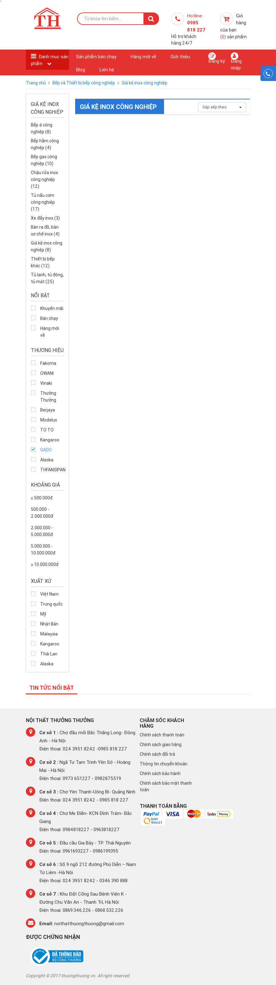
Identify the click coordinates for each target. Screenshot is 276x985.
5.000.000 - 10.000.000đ (43, 549)
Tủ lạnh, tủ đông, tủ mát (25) (47, 278)
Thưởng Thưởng (48, 396)
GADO (46, 450)
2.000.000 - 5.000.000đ (42, 531)
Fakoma (48, 363)
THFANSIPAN (52, 470)
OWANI (47, 373)
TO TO (47, 430)
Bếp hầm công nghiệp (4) (45, 144)
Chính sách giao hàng (161, 744)
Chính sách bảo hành (160, 773)
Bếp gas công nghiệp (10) (44, 160)
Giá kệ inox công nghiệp (144, 83)
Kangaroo (49, 440)
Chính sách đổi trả (157, 754)
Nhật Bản (49, 624)
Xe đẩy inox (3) (45, 218)
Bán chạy (49, 318)
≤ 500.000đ (41, 498)
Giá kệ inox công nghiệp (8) (46, 246)
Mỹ (43, 614)
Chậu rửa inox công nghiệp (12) (44, 179)
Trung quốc (51, 604)
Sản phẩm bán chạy (96, 56)
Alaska (46, 460)
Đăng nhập (236, 61)
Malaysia (49, 634)
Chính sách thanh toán (162, 735)
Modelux (48, 420)
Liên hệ (106, 70)
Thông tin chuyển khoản (163, 764)
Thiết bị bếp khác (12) (43, 262)
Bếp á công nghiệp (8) (41, 128)
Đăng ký (216, 58)
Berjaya (47, 410)
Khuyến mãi (51, 308)
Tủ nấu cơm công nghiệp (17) (43, 202)
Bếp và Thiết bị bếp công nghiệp (84, 83)
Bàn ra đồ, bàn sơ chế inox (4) (45, 230)
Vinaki (46, 383)
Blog (80, 70)
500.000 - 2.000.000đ (42, 513)
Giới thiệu (180, 56)
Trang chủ (36, 83)
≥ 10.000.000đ (44, 564)
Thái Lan (48, 654)
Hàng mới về (143, 56)
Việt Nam (49, 594)
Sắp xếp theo (222, 107)
